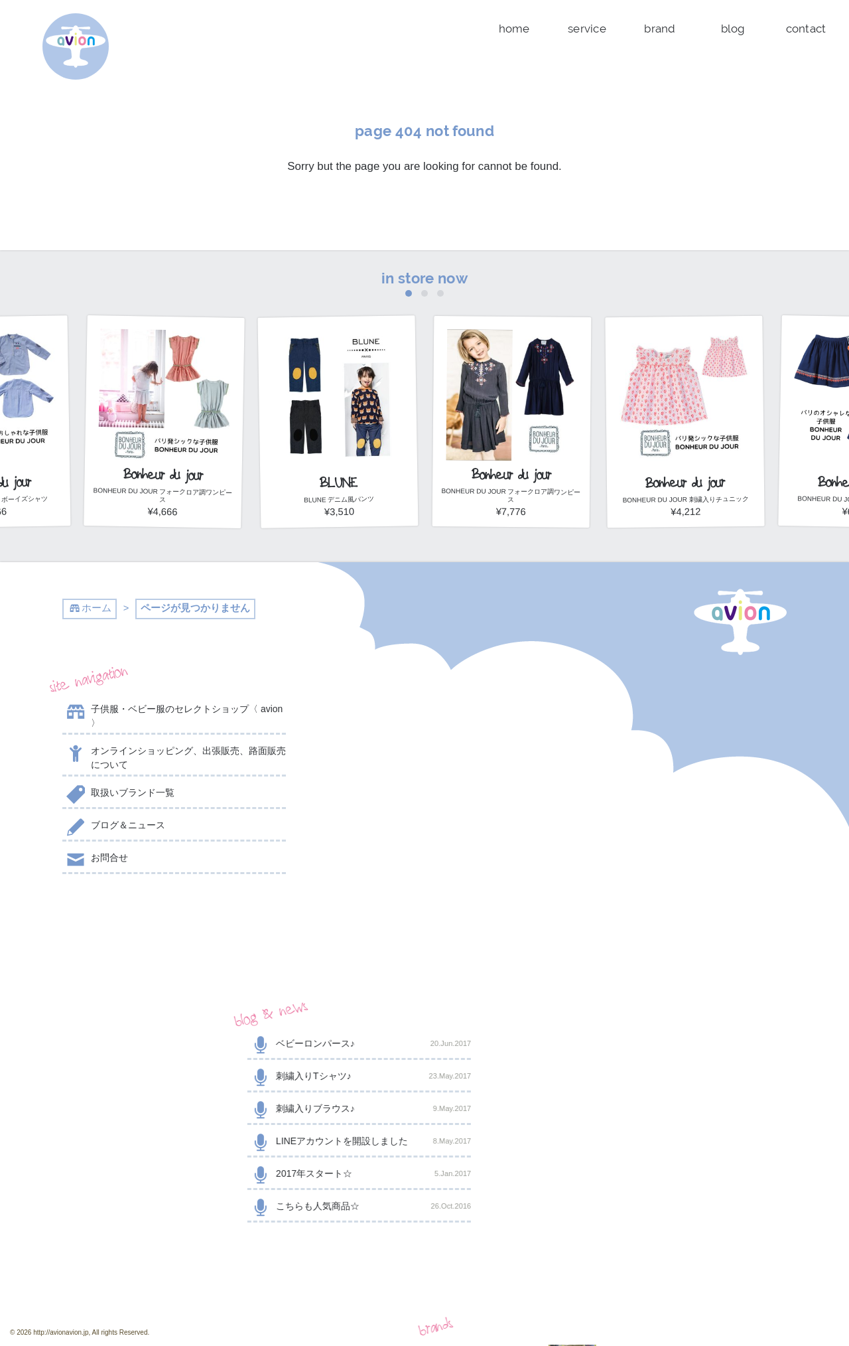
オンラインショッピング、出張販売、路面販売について (174, 757)
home (514, 28)
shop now (674, 1080)
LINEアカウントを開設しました (424, 809)
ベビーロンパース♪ (424, 711)
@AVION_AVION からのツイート (127, 921)
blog (733, 28)
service (587, 28)
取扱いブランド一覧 (118, 795)
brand (659, 28)
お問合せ (95, 860)
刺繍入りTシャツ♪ (424, 744)
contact (806, 28)
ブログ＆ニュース (113, 827)
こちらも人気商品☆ (424, 874)
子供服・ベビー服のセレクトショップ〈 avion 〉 (172, 715)
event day (356, 1307)
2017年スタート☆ (424, 841)
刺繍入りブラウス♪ (424, 776)
